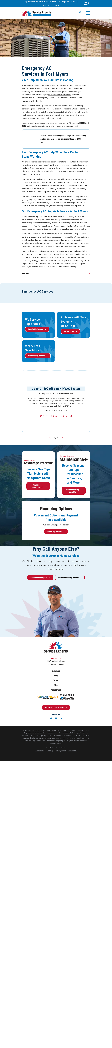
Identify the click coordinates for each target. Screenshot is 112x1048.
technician (52, 234)
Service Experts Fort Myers (59, 94)
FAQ (56, 675)
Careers (56, 680)
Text (45, 416)
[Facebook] (51, 719)
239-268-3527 (56, 658)
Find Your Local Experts (56, 707)
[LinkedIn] (61, 719)
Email (55, 416)
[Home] (36, 13)
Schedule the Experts (40, 577)
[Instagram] (56, 719)
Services (56, 671)
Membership (55, 690)
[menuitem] (39, 751)
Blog (56, 685)
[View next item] (62, 438)
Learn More (86, 3)
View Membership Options (70, 577)
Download (67, 416)
